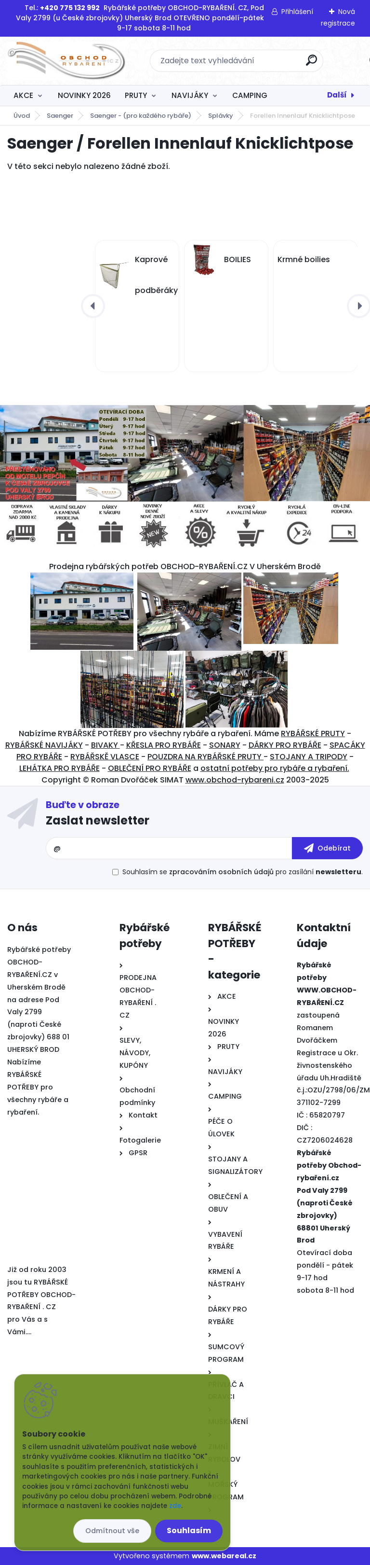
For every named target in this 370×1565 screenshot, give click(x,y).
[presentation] (93, 306)
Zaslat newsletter (97, 820)
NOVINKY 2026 (84, 95)
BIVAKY (105, 745)
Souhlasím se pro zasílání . (242, 872)
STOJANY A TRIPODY (308, 756)
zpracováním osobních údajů (221, 872)
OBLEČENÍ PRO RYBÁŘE (149, 768)
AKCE (23, 95)
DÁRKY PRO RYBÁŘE (285, 745)
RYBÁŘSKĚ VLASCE (104, 756)
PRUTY (136, 95)
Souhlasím (189, 1530)
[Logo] (66, 61)
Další (337, 95)
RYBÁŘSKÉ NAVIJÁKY (44, 745)
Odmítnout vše (112, 1531)
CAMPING (249, 95)
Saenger (60, 115)
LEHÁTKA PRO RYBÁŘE (59, 768)
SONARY (224, 745)
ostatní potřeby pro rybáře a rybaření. (274, 768)
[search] (311, 64)
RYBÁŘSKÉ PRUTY (313, 733)
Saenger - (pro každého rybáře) (140, 115)
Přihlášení (297, 11)
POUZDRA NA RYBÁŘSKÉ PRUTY (205, 756)
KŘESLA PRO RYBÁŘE (163, 745)
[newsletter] (327, 848)
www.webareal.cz (224, 1556)
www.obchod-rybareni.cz (234, 779)
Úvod (21, 115)
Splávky (220, 115)
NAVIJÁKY (190, 95)
